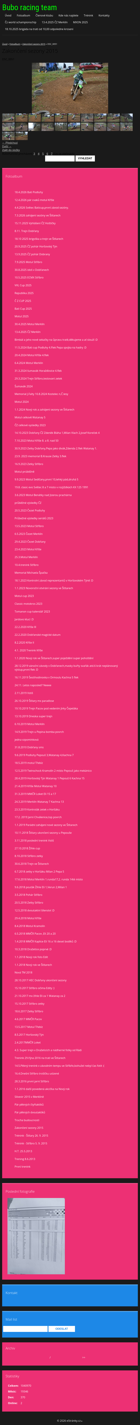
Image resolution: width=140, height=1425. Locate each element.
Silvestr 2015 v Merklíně (29, 1097)
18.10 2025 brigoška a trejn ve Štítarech (39, 239)
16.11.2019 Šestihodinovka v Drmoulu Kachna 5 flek (46, 677)
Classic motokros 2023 (28, 604)
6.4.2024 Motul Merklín (29, 363)
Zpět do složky (11, 150)
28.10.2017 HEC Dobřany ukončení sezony (41, 980)
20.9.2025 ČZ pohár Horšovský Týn (36, 246)
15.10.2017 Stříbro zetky (29, 1003)
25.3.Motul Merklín (26, 557)
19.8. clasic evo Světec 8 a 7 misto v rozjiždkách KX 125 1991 (51, 487)
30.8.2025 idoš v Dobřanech (32, 270)
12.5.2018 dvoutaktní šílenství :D (34, 910)
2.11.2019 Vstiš (24, 693)
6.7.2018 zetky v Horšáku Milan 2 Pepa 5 (39, 871)
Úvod (8, 15)
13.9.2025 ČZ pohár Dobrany (32, 254)
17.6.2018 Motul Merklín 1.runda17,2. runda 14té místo (49, 879)
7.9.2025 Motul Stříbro (28, 262)
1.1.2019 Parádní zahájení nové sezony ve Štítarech (46, 825)
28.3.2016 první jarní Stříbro (32, 1081)
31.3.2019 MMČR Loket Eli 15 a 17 (35, 794)
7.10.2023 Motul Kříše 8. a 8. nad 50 (36, 440)
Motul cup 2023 (24, 596)
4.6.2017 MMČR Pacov (28, 1019)
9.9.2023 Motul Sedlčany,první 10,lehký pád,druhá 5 (46, 479)
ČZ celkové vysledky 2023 (30, 425)
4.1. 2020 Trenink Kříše (29, 650)
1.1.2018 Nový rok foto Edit (31, 957)
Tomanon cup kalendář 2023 (32, 611)
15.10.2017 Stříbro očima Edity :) (34, 988)
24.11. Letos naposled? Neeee (33, 685)
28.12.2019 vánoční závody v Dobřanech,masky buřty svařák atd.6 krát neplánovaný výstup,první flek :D (66, 667)
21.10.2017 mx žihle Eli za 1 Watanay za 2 (40, 996)
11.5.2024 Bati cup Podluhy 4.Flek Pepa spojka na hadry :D (50, 347)
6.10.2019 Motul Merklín (30, 724)
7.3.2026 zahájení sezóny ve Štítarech (38, 215)
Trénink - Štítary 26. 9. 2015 (31, 1135)
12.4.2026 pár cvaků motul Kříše (34, 200)
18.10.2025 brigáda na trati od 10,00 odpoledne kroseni (39, 29)
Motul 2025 (22, 316)
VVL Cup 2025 (23, 285)
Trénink (88, 15)
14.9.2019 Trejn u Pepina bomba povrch (39, 732)
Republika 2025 (24, 293)
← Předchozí (10, 143)
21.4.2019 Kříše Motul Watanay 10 (36, 786)
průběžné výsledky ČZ (28, 503)
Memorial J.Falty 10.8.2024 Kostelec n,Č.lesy (41, 394)
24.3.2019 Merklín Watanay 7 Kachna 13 (39, 802)
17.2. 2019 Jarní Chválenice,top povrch (38, 817)
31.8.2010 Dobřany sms (29, 747)
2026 (54, 1357)
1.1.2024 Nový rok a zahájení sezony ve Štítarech (44, 409)
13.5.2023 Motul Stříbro (29, 526)
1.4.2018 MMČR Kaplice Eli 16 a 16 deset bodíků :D (45, 941)
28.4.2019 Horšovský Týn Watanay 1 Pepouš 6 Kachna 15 (49, 778)
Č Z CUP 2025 (23, 301)
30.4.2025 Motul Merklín (30, 324)
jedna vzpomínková (26, 739)
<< (14, 1357)
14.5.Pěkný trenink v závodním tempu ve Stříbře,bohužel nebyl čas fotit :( (59, 1066)
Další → (6, 146)
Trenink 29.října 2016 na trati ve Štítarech (40, 1058)
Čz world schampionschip (20, 22)
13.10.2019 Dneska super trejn (33, 716)
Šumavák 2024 (24, 386)
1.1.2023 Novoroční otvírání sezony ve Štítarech (44, 588)
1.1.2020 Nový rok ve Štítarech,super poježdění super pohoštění (54, 658)
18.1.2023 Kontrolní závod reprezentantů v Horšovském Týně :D (54, 580)
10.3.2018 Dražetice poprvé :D (33, 949)
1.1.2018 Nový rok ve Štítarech (33, 965)
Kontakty (104, 15)
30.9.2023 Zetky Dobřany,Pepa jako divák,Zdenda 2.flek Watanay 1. (56, 448)
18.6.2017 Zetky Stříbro (29, 1011)
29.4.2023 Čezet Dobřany (30, 541)
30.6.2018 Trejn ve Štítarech (32, 864)
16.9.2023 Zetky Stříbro (29, 464)
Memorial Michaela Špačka (31, 573)
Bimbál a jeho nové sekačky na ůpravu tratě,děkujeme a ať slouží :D (56, 340)
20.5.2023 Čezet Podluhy (30, 510)
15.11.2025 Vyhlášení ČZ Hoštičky (35, 223)
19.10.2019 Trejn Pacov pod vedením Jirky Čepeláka (46, 708)
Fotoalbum (23, 15)
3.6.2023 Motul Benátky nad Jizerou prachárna (43, 495)
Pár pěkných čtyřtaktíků (29, 1104)
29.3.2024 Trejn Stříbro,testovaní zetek (38, 378)
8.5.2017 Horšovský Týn (29, 1035)
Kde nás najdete (68, 15)
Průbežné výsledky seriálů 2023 (34, 518)
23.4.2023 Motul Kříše (28, 549)
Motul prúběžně (24, 471)
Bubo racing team (29, 7)
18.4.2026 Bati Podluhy (29, 192)
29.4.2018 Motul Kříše (28, 918)
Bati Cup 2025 (23, 308)
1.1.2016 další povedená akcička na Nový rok (42, 1089)
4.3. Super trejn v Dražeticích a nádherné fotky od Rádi (48, 1050)
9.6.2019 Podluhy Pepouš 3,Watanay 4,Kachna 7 (44, 755)
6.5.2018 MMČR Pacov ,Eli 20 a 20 (35, 933)
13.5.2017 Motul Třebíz (29, 1027)
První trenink (22, 1166)
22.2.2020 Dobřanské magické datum (38, 635)
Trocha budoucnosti (27, 1120)
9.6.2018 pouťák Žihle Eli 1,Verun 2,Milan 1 (41, 887)
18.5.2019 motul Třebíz (29, 763)
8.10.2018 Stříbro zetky (29, 856)
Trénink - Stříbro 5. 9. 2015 (31, 1143)
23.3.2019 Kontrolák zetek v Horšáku (37, 809)
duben (44, 1357)
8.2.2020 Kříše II (24, 642)
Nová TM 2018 (23, 972)
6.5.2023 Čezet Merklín (29, 534)
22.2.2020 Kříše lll (25, 627)
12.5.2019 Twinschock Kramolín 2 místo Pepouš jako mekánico (53, 770)
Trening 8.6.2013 (25, 1159)
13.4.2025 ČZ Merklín (55, 22)
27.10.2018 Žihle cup (27, 848)
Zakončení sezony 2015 (33, 43)
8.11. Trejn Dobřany (27, 231)
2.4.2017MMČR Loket (28, 1042)
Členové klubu (44, 15)
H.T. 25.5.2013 (23, 1151)
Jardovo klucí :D (24, 619)
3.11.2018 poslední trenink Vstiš (34, 840)
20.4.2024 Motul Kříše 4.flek (32, 355)
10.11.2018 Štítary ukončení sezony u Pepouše (43, 833)
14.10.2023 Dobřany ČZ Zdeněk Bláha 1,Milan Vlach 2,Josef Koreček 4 (57, 433)
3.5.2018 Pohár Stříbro (28, 895)
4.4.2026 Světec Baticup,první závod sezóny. (42, 207)
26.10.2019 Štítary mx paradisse (34, 701)
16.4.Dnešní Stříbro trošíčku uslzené (37, 1073)
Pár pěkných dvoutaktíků (30, 1112)
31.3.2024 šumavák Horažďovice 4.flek (38, 371)
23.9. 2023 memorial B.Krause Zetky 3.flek (40, 456)
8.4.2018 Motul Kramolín (30, 926)
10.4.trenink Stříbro (26, 565)
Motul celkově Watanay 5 (30, 417)
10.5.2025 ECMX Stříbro (29, 277)
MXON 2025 (80, 22)
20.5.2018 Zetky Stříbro (29, 902)
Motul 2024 (22, 402)
